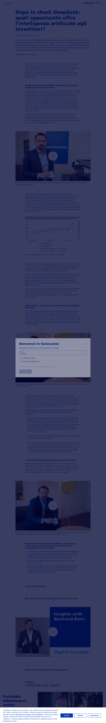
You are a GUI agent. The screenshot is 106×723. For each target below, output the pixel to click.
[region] (53, 715)
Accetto (66, 715)
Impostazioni (94, 715)
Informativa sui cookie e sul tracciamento (29, 714)
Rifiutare (80, 715)
